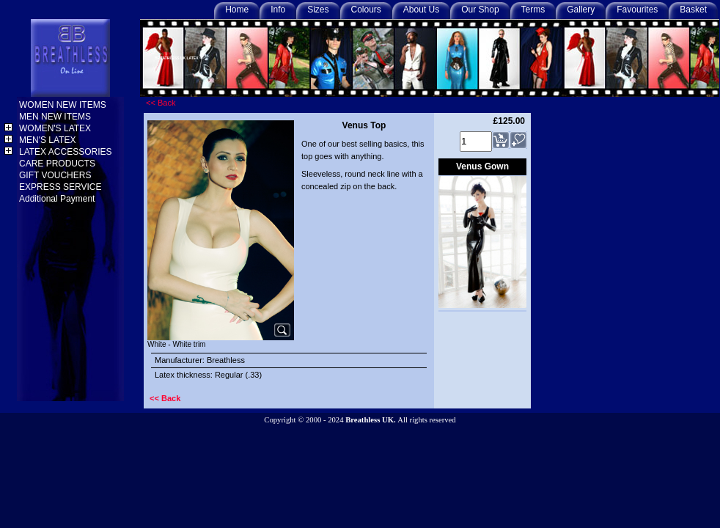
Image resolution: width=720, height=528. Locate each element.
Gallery (581, 9)
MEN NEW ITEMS (56, 116)
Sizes (317, 9)
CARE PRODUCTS (58, 163)
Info (278, 9)
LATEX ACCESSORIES (66, 152)
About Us (421, 9)
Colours (366, 9)
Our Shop (480, 9)
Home (237, 9)
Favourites (637, 9)
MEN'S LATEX (48, 140)
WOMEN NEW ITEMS (64, 105)
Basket (693, 9)
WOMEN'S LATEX (56, 128)
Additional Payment (58, 199)
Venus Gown (482, 166)
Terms (533, 9)
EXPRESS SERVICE (61, 187)
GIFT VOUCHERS (56, 175)
